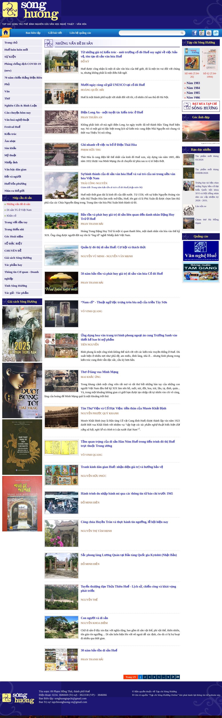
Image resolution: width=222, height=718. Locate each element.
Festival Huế (12, 126)
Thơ (7, 98)
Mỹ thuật (10, 155)
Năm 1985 (193, 93)
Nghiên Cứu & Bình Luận (20, 105)
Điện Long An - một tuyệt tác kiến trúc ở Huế (112, 112)
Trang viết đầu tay (16, 222)
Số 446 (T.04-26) (191, 75)
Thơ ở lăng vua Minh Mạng (99, 372)
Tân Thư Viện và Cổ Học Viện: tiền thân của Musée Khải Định (123, 408)
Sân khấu (10, 148)
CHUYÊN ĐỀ (12, 250)
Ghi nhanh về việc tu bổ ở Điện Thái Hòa (109, 144)
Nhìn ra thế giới (14, 190)
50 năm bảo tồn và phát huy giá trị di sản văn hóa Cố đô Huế (122, 273)
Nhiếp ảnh (11, 162)
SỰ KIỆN (10, 56)
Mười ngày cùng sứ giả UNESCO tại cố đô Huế (113, 85)
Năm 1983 (193, 83)
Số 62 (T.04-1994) (209, 75)
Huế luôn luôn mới (16, 49)
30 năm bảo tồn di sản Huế (99, 650)
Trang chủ (10, 42)
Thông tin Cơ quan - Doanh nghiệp (21, 275)
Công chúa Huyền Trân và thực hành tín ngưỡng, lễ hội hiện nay (124, 522)
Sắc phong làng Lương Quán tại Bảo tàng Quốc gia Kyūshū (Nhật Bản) (129, 555)
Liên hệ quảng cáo (80, 32)
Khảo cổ (11, 215)
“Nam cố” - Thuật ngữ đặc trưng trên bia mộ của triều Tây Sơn (124, 302)
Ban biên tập (33, 32)
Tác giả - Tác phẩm (16, 292)
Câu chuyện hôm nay (17, 112)
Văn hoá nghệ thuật (16, 119)
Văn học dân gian (15, 169)
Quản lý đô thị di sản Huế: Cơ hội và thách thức (113, 247)
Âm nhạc (10, 141)
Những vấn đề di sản (18, 204)
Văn (7, 91)
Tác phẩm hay (13, 264)
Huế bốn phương (15, 183)
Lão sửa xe (200, 206)
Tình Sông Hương (15, 285)
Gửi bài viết (55, 32)
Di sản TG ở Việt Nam (19, 209)
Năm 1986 (193, 97)
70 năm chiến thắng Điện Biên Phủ (23, 81)
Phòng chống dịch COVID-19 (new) (22, 67)
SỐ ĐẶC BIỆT (13, 243)
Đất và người (12, 176)
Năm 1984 (193, 88)
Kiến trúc (10, 134)
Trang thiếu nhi (14, 229)
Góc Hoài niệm (13, 236)
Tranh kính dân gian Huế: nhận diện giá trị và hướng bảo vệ (122, 467)
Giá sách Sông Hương (18, 257)
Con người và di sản (94, 618)
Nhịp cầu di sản (22, 197)
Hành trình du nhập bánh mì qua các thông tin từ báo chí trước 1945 (127, 493)
